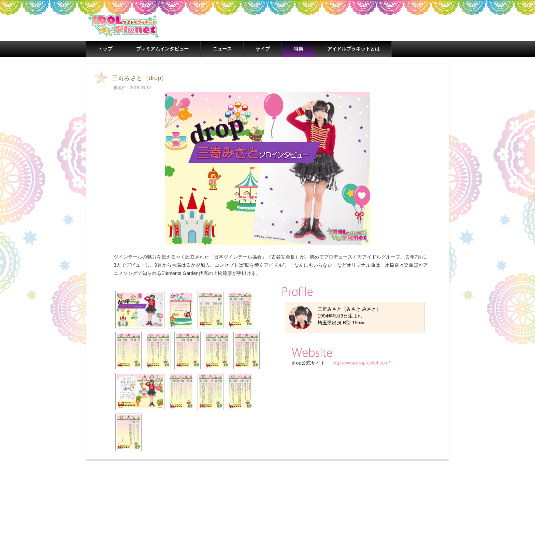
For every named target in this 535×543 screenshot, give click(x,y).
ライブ (263, 48)
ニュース (222, 48)
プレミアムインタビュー (162, 48)
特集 (298, 48)
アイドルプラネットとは (353, 48)
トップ (105, 48)
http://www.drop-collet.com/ (360, 363)
